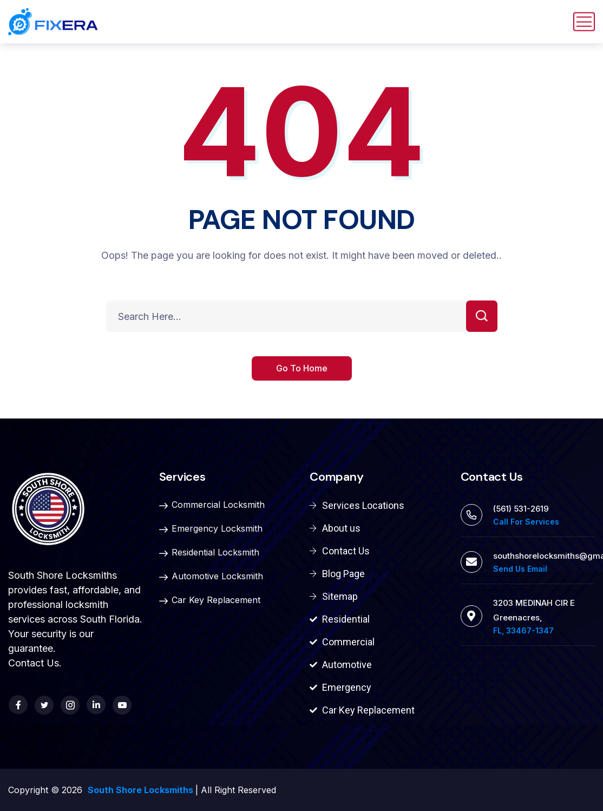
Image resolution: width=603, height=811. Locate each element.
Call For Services (526, 521)
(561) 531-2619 (521, 508)
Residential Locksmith (209, 553)
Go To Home (301, 368)
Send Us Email (520, 568)
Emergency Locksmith (211, 529)
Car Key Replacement (209, 600)
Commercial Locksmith (212, 505)
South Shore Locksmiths (141, 789)
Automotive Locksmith (211, 577)
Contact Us (33, 663)
